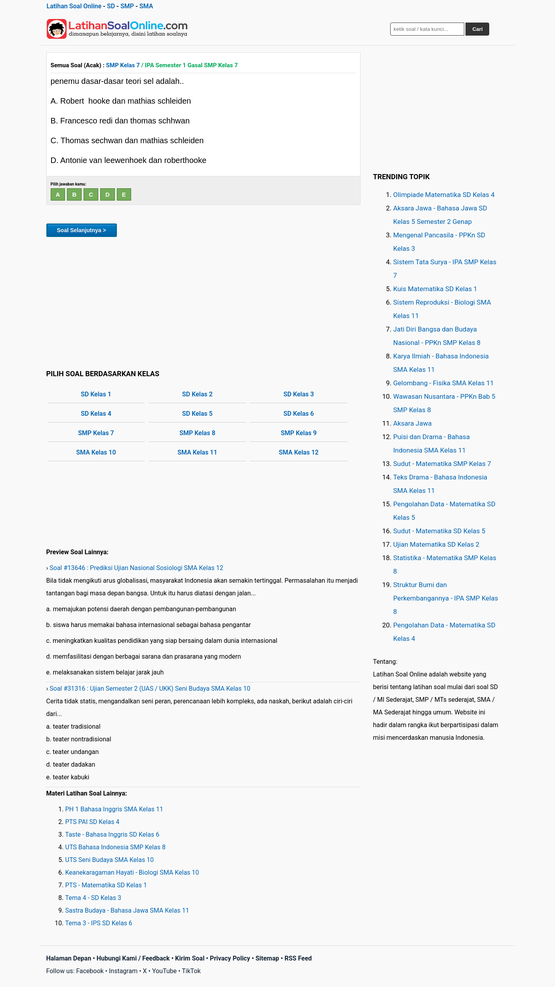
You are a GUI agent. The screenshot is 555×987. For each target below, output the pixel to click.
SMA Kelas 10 (96, 452)
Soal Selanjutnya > (81, 230)
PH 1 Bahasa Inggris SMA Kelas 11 (114, 809)
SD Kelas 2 (197, 394)
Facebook (89, 971)
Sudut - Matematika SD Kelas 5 (439, 531)
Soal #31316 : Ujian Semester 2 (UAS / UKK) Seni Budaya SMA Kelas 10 (150, 688)
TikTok (191, 971)
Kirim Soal (189, 958)
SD (111, 6)
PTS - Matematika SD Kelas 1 (106, 885)
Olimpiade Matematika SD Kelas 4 (444, 195)
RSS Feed (298, 958)
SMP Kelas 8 (197, 433)
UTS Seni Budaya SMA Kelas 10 (109, 860)
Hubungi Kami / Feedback (133, 958)
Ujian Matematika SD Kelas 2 (436, 544)
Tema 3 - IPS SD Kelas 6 (98, 923)
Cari (477, 29)
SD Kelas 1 (96, 394)
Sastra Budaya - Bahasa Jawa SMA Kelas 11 (127, 910)
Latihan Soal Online (74, 6)
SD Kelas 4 (96, 413)
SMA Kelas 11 (197, 452)
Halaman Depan (69, 958)
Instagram (123, 971)
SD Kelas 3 (299, 394)
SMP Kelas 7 (123, 65)
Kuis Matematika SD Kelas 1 (435, 289)
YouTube (164, 971)
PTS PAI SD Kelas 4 (92, 822)
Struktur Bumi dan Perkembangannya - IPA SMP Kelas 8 (445, 598)
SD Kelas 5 (197, 413)
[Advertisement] (203, 301)
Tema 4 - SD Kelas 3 (93, 898)
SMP (127, 6)
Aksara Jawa (412, 423)
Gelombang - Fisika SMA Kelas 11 (443, 383)
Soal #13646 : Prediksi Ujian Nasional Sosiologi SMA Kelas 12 (136, 568)
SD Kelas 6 (299, 413)
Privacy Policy (230, 958)
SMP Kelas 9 (299, 433)
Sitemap (267, 958)
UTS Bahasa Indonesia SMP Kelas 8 (115, 847)
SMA (146, 6)
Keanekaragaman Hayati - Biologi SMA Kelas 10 (132, 872)
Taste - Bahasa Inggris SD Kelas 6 (112, 834)
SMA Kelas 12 (299, 452)
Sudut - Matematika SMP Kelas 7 (442, 464)
